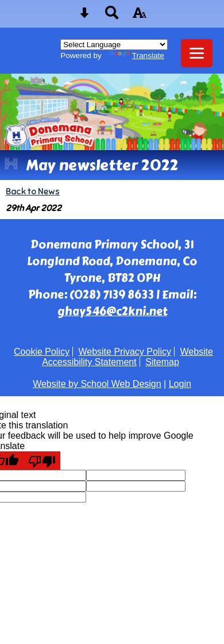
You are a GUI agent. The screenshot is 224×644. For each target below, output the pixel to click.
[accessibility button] (139, 16)
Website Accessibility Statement (127, 357)
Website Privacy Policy (124, 351)
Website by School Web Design (97, 384)
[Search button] (112, 16)
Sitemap (162, 362)
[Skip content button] (84, 16)
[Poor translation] (42, 460)
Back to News (33, 191)
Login (180, 384)
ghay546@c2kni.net (112, 311)
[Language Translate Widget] (114, 44)
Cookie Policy (41, 351)
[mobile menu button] (197, 53)
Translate (136, 55)
